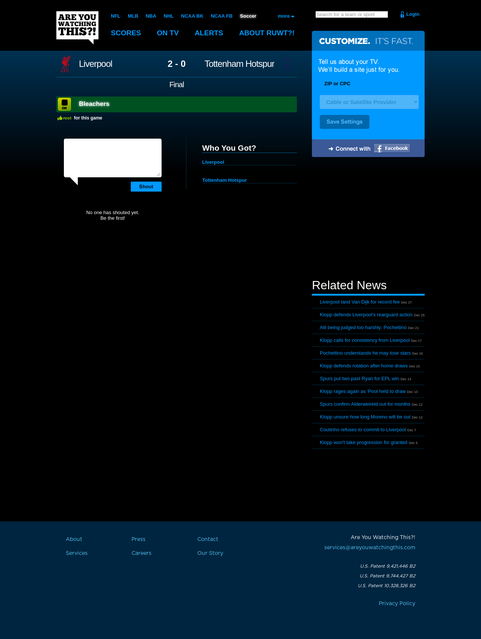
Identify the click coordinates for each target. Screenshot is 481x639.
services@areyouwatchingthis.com (369, 547)
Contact (207, 539)
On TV (168, 33)
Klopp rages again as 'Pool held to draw (363, 391)
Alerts (209, 33)
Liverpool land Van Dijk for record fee (360, 302)
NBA (151, 16)
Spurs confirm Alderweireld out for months (365, 404)
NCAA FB (222, 16)
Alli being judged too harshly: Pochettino (363, 327)
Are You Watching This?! (77, 27)
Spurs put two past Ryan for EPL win (359, 378)
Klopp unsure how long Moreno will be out (365, 417)
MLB (133, 16)
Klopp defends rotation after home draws (364, 366)
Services (77, 553)
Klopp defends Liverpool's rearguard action (366, 314)
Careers (141, 553)
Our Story (210, 553)
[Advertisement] (368, 219)
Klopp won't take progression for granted (363, 442)
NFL (115, 16)
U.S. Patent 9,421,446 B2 (387, 566)
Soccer (248, 16)
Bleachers (94, 103)
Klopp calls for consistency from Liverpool (365, 340)
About (267, 33)
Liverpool (95, 63)
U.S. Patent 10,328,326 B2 (386, 585)
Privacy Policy (397, 603)
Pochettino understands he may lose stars (365, 353)
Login (412, 14)
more (284, 16)
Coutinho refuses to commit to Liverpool (363, 429)
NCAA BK (192, 16)
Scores (126, 33)
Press (138, 539)
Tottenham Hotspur (239, 63)
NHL (169, 16)
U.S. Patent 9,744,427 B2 (387, 576)
